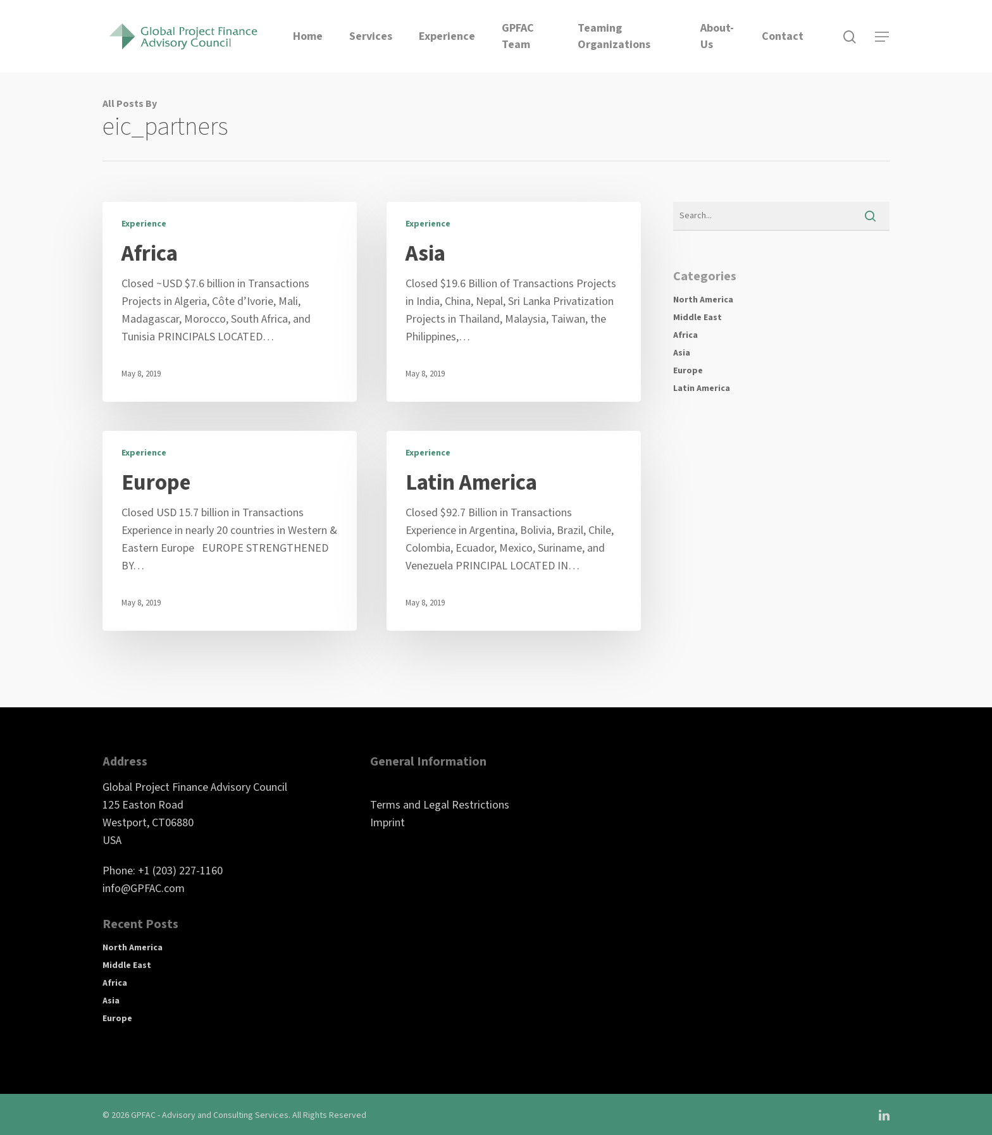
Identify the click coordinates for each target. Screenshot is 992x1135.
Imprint (387, 823)
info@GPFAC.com (143, 888)
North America (703, 300)
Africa (685, 335)
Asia (681, 353)
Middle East (697, 317)
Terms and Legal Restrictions (439, 805)
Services (370, 36)
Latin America (701, 388)
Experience (447, 36)
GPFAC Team (518, 36)
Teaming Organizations (614, 36)
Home (308, 36)
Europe (688, 370)
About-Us (717, 36)
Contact (782, 36)
